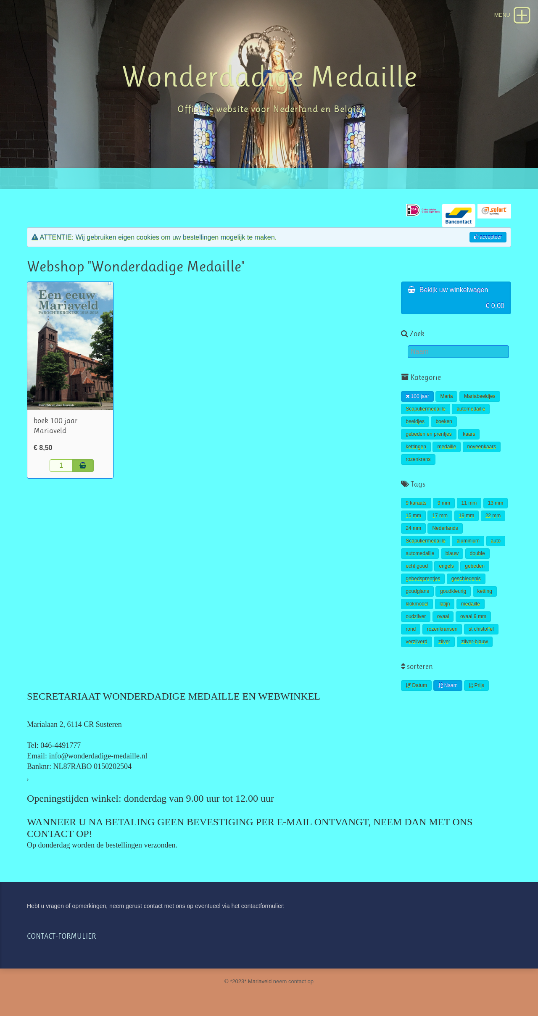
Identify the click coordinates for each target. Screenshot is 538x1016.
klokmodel (417, 604)
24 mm (413, 528)
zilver (444, 642)
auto (496, 541)
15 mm (413, 516)
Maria (446, 396)
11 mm (469, 503)
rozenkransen (442, 629)
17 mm (440, 516)
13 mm (496, 503)
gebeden (475, 566)
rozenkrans (418, 459)
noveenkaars (481, 447)
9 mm (444, 503)
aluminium (468, 541)
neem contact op (293, 981)
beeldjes (415, 421)
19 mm (467, 516)
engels (446, 566)
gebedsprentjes (423, 579)
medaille (446, 447)
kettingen (416, 447)
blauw (452, 553)
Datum (416, 685)
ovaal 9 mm (473, 616)
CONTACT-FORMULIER (61, 936)
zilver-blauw (475, 642)
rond (411, 629)
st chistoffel (481, 629)
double (477, 553)
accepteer (488, 237)
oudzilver (416, 616)
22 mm (493, 516)
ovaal (443, 616)
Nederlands (445, 528)
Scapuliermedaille (426, 409)
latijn (445, 604)
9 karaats (416, 503)
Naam (447, 685)
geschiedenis (466, 579)
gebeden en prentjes (428, 434)
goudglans (417, 591)
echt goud (417, 566)
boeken (443, 421)
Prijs (476, 685)
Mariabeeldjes (480, 396)
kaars (469, 434)
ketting (484, 591)
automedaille (470, 409)
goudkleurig (453, 591)
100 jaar (417, 396)
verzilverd (416, 642)
